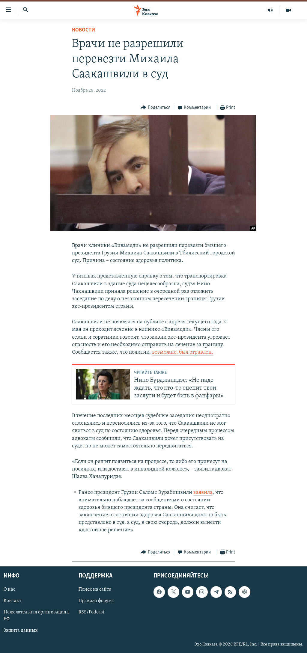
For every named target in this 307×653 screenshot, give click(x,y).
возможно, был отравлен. (182, 352)
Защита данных (20, 630)
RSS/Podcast (91, 612)
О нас (9, 589)
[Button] (155, 108)
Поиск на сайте (95, 589)
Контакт (12, 600)
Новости (83, 30)
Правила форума (96, 600)
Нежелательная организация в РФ (37, 615)
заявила (203, 492)
